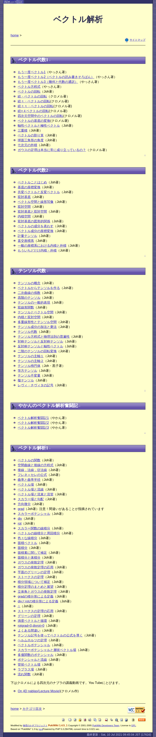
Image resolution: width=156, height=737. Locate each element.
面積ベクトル (27, 543)
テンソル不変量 (29, 375)
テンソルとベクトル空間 (35, 312)
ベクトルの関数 (29, 460)
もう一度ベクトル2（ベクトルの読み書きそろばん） (56, 77)
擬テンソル (26, 380)
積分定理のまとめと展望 (35, 586)
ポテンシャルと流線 (32, 659)
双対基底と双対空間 (32, 211)
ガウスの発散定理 (31, 562)
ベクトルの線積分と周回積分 (39, 533)
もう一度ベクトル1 (32, 72)
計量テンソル (27, 236)
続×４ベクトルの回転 (33, 111)
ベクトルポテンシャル (34, 645)
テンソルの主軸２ (31, 361)
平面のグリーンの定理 (34, 572)
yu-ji (41, 729)
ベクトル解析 (78, 19)
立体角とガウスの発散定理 (37, 591)
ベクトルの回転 (29, 91)
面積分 (22, 548)
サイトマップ (137, 39)
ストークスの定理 (31, 577)
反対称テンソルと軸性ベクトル (40, 346)
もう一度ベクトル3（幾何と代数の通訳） (48, 82)
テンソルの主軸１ (31, 356)
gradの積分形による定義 (35, 596)
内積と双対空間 (29, 317)
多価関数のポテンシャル (35, 655)
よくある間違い (29, 630)
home (15, 35)
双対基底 (24, 197)
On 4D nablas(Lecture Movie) (39, 691)
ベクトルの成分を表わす (35, 226)
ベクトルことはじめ (32, 182)
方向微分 (24, 504)
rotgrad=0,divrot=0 (31, 625)
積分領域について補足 (34, 582)
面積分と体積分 (29, 557)
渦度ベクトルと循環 (32, 620)
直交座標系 (26, 240)
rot (20, 523)
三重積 (22, 130)
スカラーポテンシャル (34, 513)
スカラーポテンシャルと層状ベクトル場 (47, 650)
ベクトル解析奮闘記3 (33, 427)
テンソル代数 (27, 331)
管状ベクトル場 (29, 664)
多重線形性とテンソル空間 (37, 322)
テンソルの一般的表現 (34, 302)
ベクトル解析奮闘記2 (33, 422)
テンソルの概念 (29, 283)
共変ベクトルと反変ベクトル (39, 192)
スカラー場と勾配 (31, 499)
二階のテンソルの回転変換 (37, 351)
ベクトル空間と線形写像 (35, 202)
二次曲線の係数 (29, 293)
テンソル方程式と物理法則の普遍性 (44, 336)
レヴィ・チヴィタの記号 (35, 385)
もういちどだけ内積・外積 (37, 250)
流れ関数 (24, 674)
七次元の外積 (27, 145)
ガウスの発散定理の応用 (35, 567)
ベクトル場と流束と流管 (35, 494)
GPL (133, 725)
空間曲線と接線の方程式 (35, 465)
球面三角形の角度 (31, 140)
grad (21, 509)
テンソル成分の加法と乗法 (37, 327)
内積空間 (24, 216)
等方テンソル (27, 370)
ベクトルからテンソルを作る (39, 288)
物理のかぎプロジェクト (35, 725)
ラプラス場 (26, 669)
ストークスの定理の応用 (35, 611)
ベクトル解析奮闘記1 (33, 418)
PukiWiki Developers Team (105, 725)
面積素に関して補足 (32, 552)
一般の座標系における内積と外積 (42, 245)
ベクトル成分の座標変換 (35, 231)
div (20, 518)
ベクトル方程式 (29, 86)
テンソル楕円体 (29, 365)
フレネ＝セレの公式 (32, 475)
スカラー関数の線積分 (34, 528)
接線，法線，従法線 (32, 470)
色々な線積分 (27, 538)
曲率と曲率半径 (29, 479)
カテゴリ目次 (32, 708)
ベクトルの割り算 (31, 135)
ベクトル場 (26, 484)
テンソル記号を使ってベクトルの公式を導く (50, 635)
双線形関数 (26, 307)
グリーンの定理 (29, 616)
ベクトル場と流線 (31, 489)
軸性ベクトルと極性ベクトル (39, 125)
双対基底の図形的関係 (34, 221)
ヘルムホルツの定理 (32, 640)
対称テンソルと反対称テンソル (40, 341)
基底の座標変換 (29, 187)
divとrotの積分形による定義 (38, 601)
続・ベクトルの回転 (32, 96)
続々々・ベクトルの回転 (35, 106)
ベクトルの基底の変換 (34, 120)
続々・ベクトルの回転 (34, 101)
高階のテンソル (29, 297)
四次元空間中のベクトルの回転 (40, 116)
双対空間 (24, 206)
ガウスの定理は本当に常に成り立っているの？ (52, 150)
